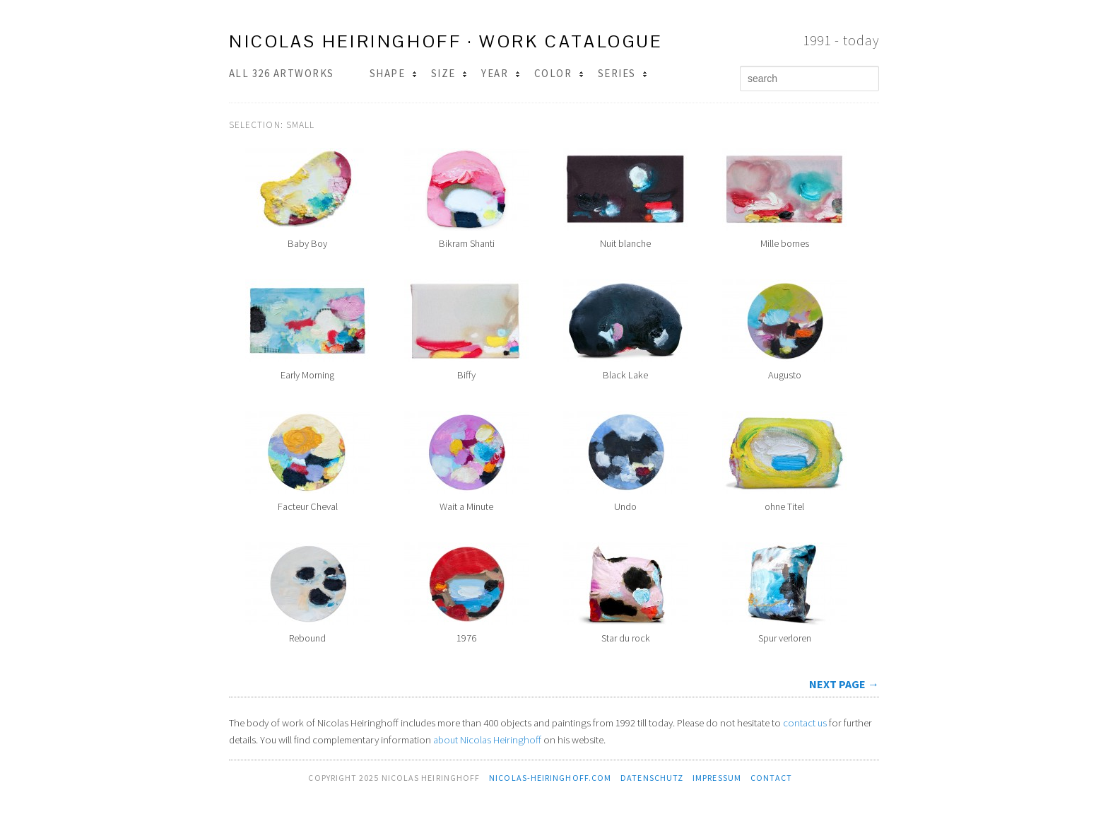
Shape (393, 73)
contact (771, 777)
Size (449, 73)
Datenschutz (651, 777)
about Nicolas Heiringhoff (487, 739)
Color (559, 73)
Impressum (716, 777)
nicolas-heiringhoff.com (550, 777)
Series (622, 73)
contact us (805, 722)
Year (500, 73)
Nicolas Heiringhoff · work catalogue (446, 41)
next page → (844, 684)
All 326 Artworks (281, 73)
